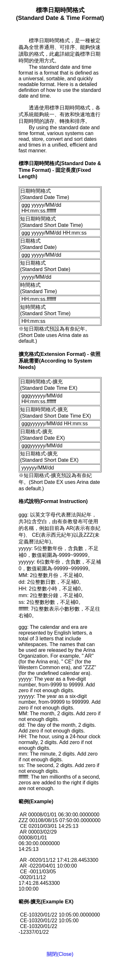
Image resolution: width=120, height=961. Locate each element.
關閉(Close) (60, 954)
